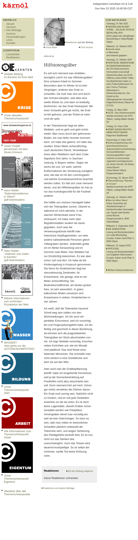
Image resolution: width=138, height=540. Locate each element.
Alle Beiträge (13, 30)
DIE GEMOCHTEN (116, 229)
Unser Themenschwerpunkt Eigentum (16, 478)
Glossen (11, 27)
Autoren (11, 33)
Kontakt (10, 43)
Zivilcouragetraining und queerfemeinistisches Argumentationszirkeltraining (120, 146)
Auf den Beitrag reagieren (80, 471)
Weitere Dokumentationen (120, 270)
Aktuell (10, 23)
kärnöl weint (114, 49)
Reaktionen (13, 57)
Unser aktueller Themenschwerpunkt (16, 117)
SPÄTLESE (113, 249)
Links (9, 39)
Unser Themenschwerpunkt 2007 (16, 390)
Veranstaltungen (16, 36)
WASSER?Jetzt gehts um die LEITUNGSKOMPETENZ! (19, 345)
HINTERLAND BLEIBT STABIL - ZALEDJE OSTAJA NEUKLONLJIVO (120, 30)
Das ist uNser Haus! (117, 200)
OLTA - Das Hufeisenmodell (121, 113)
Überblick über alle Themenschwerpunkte (17, 493)
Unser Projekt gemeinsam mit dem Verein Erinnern (16, 149)
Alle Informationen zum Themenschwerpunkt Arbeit (17, 434)
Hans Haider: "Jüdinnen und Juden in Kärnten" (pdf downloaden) (16, 255)
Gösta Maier (51, 47)
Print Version (86, 47)
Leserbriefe (13, 54)
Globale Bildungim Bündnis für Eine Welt (18, 75)
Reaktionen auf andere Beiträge (58, 488)
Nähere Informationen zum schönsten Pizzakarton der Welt (17, 301)
